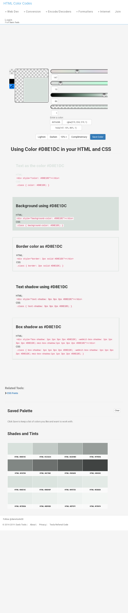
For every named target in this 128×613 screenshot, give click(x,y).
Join (118, 11)
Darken (53, 137)
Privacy (42, 525)
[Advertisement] (64, 40)
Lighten (42, 137)
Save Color (97, 137)
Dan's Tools (21, 525)
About (33, 525)
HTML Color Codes (18, 3)
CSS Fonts (12, 393)
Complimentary (79, 137)
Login (8, 20)
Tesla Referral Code (59, 525)
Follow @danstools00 (13, 519)
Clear (117, 410)
